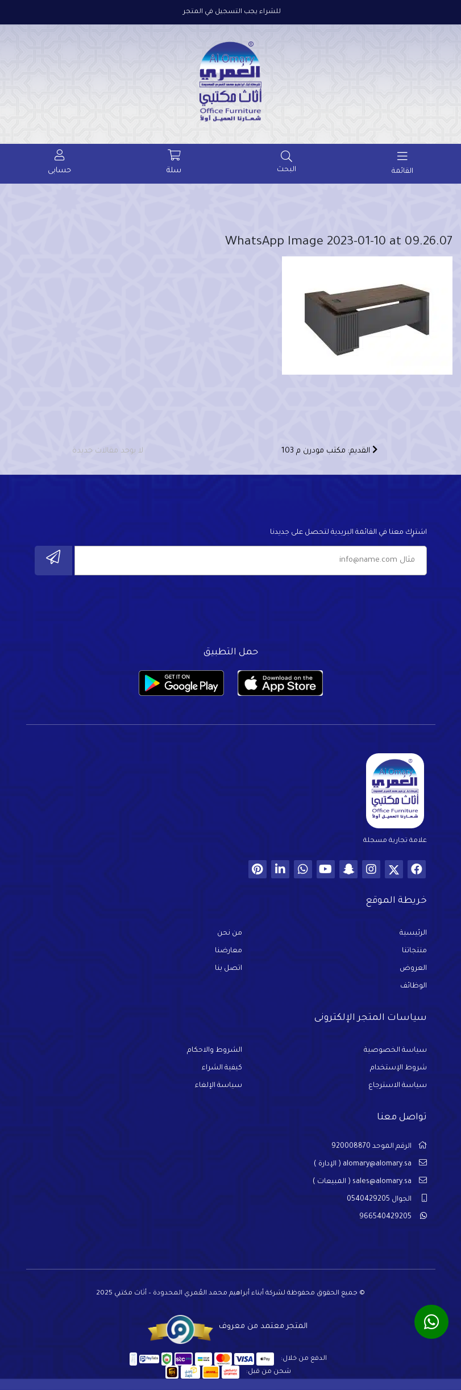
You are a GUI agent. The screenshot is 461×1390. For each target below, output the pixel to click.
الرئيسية (413, 933)
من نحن (229, 933)
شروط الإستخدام (398, 1068)
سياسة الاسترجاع (397, 1086)
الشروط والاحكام (214, 1051)
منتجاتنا (414, 951)
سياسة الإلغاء (218, 1086)
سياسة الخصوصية (395, 1051)
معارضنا (228, 951)
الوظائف (413, 986)
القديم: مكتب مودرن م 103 (329, 450)
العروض (413, 969)
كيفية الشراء (222, 1068)
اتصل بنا (228, 969)
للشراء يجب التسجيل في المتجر (232, 12)
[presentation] (340, 608)
